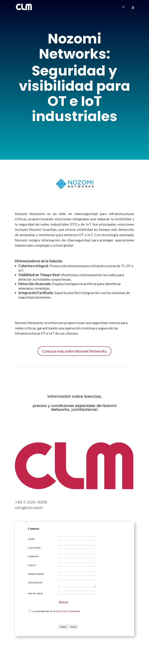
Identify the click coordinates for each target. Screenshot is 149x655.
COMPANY (33, 556)
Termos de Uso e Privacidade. (66, 611)
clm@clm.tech (29, 507)
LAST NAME (34, 548)
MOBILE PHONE (36, 574)
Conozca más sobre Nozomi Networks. (74, 351)
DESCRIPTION (35, 583)
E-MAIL (32, 565)
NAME (31, 539)
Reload (63, 602)
